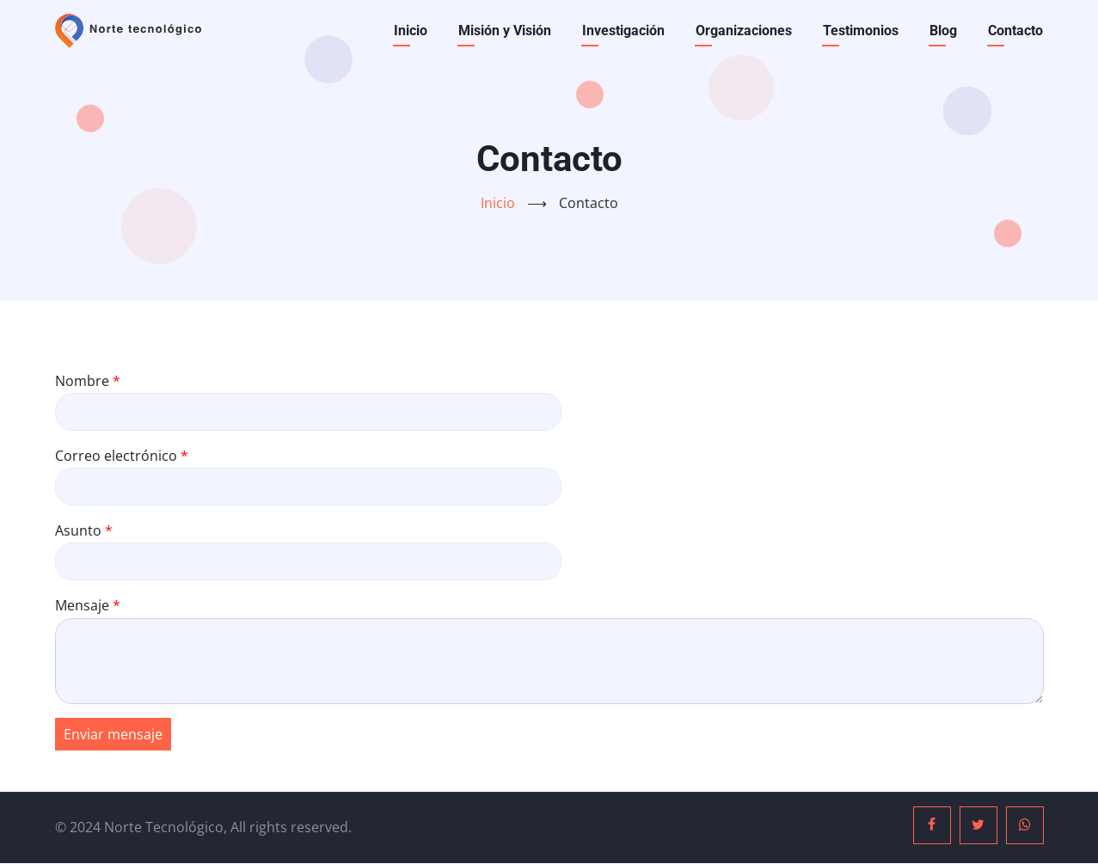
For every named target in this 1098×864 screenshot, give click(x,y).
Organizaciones (744, 30)
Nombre (82, 380)
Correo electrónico (116, 455)
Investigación (623, 30)
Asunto (78, 530)
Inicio (410, 30)
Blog (943, 30)
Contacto (1015, 30)
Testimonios (861, 30)
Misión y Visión (504, 30)
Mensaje (82, 605)
